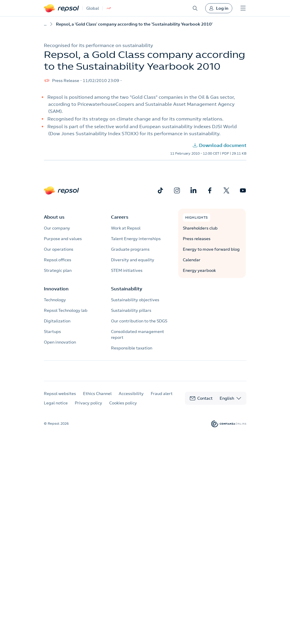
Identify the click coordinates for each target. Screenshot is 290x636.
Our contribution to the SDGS (139, 321)
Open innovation (60, 342)
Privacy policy (88, 408)
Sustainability (126, 289)
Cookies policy (123, 408)
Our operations (58, 249)
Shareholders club (200, 228)
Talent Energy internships (136, 238)
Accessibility (131, 399)
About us (54, 217)
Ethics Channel (97, 399)
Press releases (197, 238)
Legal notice (56, 408)
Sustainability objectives (135, 299)
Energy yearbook (199, 270)
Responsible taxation (131, 348)
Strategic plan (58, 270)
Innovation (56, 289)
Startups (52, 331)
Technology (55, 299)
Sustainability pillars (131, 310)
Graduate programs (130, 249)
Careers (119, 217)
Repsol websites (60, 399)
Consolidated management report (137, 334)
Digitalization (57, 321)
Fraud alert (162, 399)
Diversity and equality (132, 259)
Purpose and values (63, 238)
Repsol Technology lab (65, 310)
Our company (57, 228)
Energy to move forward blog (211, 249)
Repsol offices (57, 259)
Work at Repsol (125, 228)
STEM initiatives (126, 270)
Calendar (191, 259)
